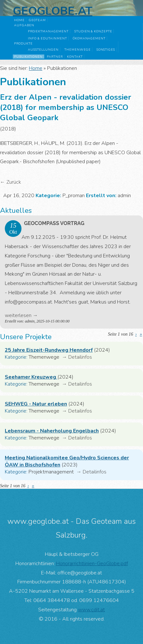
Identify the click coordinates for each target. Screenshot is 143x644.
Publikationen (28, 56)
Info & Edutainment (47, 38)
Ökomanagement (89, 38)
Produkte (23, 43)
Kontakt (75, 56)
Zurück (13, 182)
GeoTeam (37, 20)
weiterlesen (18, 315)
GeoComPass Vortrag (54, 223)
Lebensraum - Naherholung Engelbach (52, 430)
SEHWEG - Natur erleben (36, 403)
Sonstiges (106, 49)
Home (19, 20)
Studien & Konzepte (93, 31)
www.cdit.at (91, 609)
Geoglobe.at (52, 11)
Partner (55, 56)
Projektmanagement (48, 31)
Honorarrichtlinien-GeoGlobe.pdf (92, 563)
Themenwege (77, 49)
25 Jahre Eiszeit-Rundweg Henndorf (49, 350)
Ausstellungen (43, 49)
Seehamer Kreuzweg (31, 377)
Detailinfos (80, 357)
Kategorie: (16, 357)
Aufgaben (24, 25)
